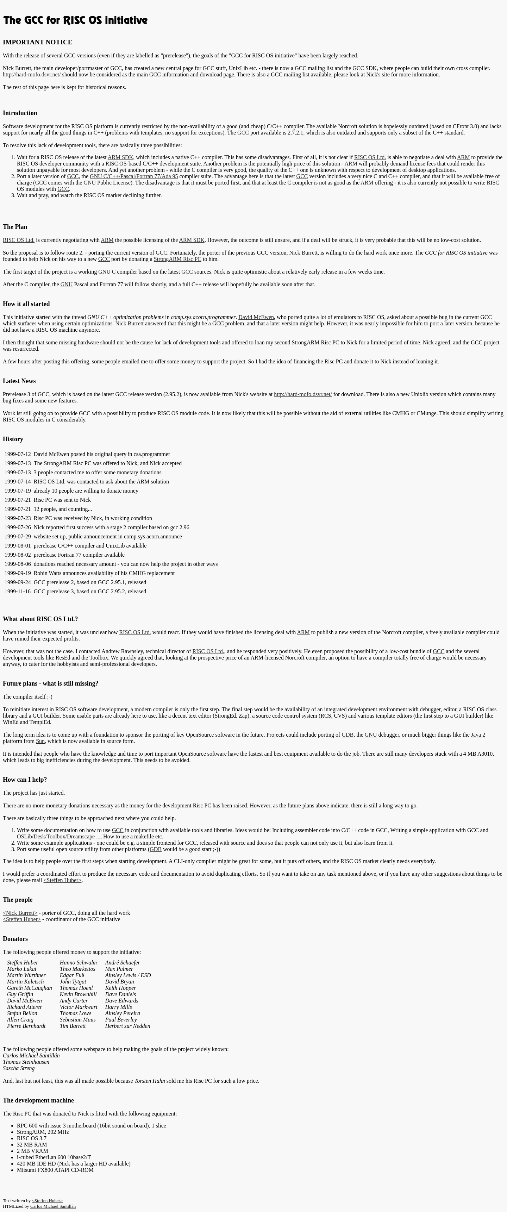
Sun (40, 741)
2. (81, 253)
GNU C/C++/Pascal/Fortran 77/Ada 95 (134, 176)
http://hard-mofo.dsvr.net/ (32, 74)
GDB (347, 735)
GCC (243, 133)
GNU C (106, 272)
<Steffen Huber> (63, 880)
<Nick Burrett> (20, 913)
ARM (463, 157)
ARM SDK (120, 157)
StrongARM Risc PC (177, 259)
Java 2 (478, 735)
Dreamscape (81, 836)
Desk (39, 836)
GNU (67, 284)
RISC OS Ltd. (370, 157)
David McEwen (256, 317)
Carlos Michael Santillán (53, 1206)
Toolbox (55, 836)
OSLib (24, 836)
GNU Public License (106, 183)
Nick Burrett (303, 253)
